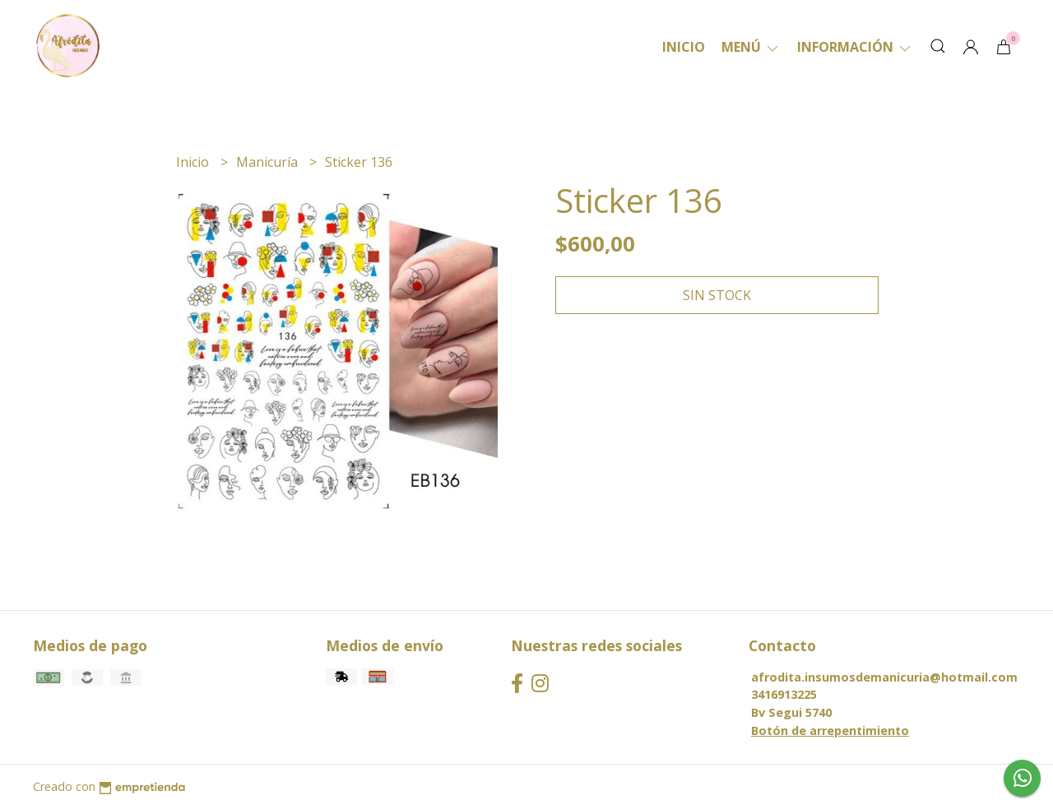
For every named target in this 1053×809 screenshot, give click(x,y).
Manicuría (268, 162)
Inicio (683, 47)
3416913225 (784, 694)
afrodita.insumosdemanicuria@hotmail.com (884, 677)
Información (855, 47)
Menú (751, 47)
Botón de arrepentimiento (830, 730)
